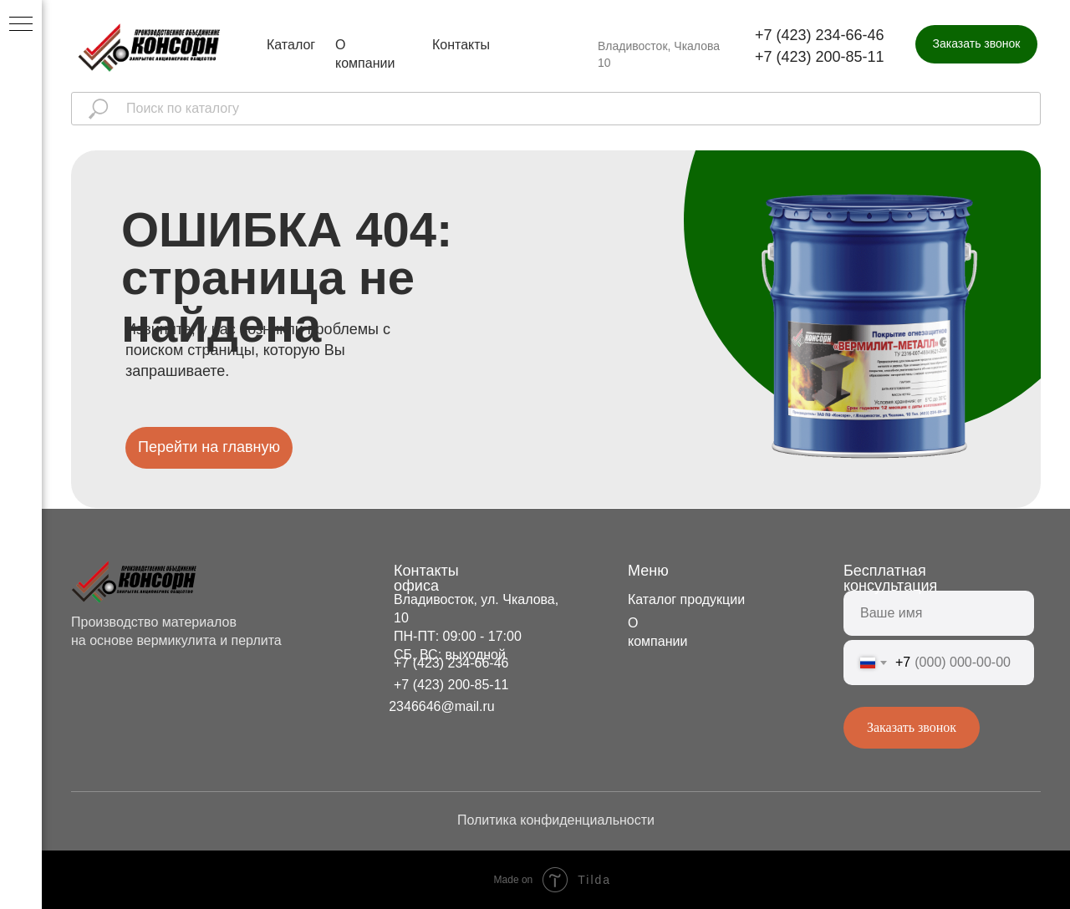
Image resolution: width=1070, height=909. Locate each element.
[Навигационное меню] (21, 25)
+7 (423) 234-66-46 (819, 35)
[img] (149, 47)
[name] (938, 613)
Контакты (461, 45)
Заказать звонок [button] (977, 43)
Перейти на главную (209, 447)
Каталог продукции (686, 599)
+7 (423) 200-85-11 (819, 56)
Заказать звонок (911, 727)
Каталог (291, 45)
